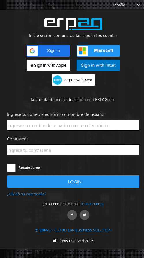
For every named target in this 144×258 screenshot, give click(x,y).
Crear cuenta (93, 203)
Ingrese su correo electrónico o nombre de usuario (55, 114)
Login (73, 182)
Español (119, 4)
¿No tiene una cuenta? (73, 203)
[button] (48, 51)
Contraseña (18, 139)
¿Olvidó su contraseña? (26, 193)
